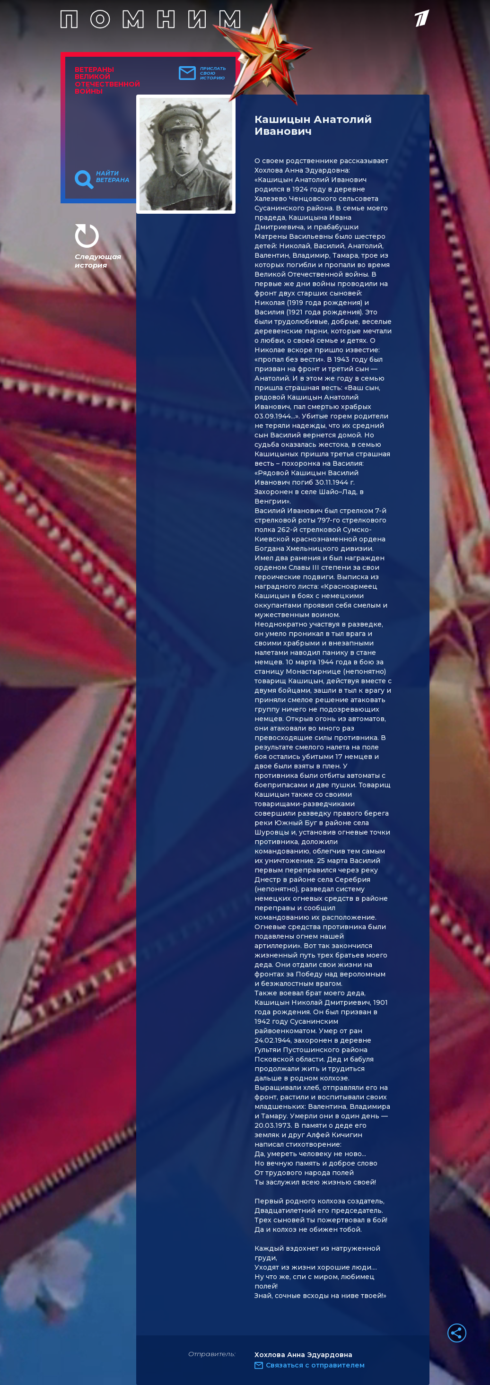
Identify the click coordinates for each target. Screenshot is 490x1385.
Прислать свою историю (213, 73)
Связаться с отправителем (315, 1365)
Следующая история (98, 261)
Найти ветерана (113, 176)
